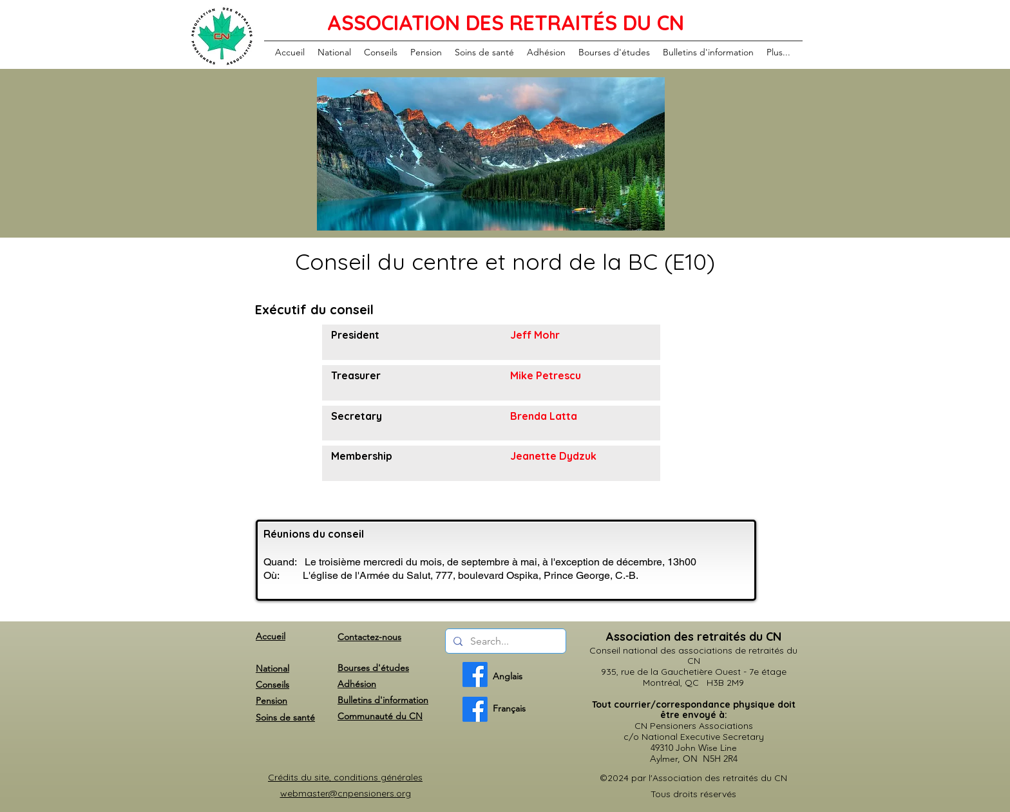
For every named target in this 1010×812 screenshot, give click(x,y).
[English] (475, 674)
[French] (475, 709)
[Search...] (504, 641)
